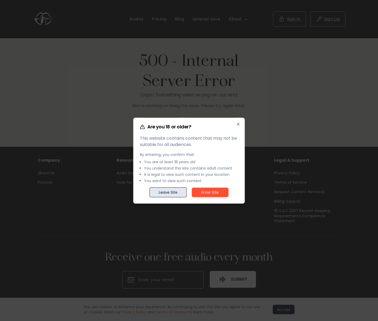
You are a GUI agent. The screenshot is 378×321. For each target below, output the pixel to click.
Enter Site (210, 192)
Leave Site (168, 192)
